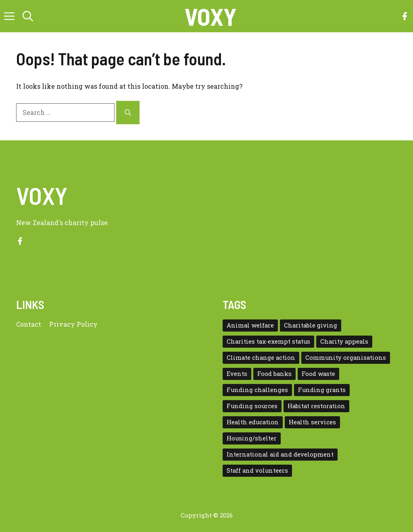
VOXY (210, 16)
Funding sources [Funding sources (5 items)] (252, 406)
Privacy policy (73, 324)
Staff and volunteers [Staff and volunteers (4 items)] (257, 470)
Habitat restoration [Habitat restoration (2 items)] (316, 406)
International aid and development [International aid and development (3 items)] (280, 454)
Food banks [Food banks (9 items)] (274, 374)
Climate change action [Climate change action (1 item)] (261, 357)
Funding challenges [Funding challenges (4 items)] (257, 390)
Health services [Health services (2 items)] (312, 422)
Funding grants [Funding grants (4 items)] (322, 390)
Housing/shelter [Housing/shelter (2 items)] (252, 438)
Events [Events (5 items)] (237, 374)
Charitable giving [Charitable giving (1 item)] (310, 325)
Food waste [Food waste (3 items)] (318, 374)
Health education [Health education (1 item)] (253, 422)
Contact (28, 324)
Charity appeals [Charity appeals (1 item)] (344, 341)
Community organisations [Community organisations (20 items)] (345, 357)
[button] (28, 16)
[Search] (128, 112)
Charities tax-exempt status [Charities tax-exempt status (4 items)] (268, 341)
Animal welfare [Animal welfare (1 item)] (250, 325)
